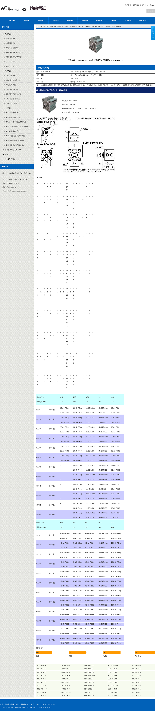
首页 (51, 26)
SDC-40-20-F (65, 696)
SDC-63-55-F (88, 692)
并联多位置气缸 (11, 62)
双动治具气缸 (11, 85)
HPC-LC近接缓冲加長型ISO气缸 (17, 126)
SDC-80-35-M (89, 682)
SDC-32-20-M (113, 679)
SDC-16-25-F (65, 686)
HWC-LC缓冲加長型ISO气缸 (16, 122)
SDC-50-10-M (89, 696)
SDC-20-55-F (136, 696)
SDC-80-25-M (89, 672)
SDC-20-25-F (41, 682)
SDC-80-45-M (89, 686)
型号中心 (145, 5)
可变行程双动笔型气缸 (14, 57)
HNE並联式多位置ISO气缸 (15, 140)
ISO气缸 (8, 108)
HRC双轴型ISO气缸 (13, 131)
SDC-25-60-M (136, 689)
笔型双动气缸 (11, 43)
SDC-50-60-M (136, 665)
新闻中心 (41, 21)
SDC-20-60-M (113, 682)
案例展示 (99, 21)
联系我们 (136, 5)
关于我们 (27, 21)
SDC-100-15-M (113, 686)
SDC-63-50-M (65, 679)
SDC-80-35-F (136, 679)
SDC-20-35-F (136, 692)
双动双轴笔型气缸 (12, 48)
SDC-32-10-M (136, 675)
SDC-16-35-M (65, 669)
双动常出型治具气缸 (13, 103)
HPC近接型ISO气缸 (13, 117)
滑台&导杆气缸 (10, 159)
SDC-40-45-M (113, 689)
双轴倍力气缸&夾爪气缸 (13, 150)
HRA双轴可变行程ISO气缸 (15, 136)
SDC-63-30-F (112, 696)
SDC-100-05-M (89, 675)
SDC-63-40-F (41, 686)
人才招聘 (128, 21)
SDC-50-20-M (136, 686)
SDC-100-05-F (42, 689)
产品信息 (58, 26)
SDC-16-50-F (41, 672)
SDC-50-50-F (41, 665)
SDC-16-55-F (65, 682)
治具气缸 (8, 71)
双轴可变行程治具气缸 (14, 94)
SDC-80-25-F (88, 689)
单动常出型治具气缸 (13, 80)
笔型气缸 (8, 34)
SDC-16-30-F (41, 696)
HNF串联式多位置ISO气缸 (15, 145)
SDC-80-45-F (65, 689)
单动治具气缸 (11, 75)
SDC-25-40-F (65, 675)
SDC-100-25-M (65, 692)
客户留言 (113, 21)
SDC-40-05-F (88, 669)
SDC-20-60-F (136, 682)
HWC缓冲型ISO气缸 (13, 113)
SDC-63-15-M (65, 665)
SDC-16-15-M (41, 675)
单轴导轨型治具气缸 (13, 99)
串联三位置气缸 (11, 66)
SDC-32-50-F (88, 679)
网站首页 (128, 5)
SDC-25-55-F (112, 675)
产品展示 (56, 21)
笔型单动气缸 (11, 38)
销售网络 (70, 21)
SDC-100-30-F (113, 665)
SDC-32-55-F (41, 669)
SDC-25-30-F (88, 665)
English (152, 5)
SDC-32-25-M (113, 692)
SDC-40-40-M (136, 669)
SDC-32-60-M (136, 672)
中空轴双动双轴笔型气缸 (14, 52)
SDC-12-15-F (112, 669)
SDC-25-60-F (112, 672)
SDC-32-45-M (41, 692)
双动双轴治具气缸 (12, 89)
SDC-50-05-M (41, 679)
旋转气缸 (8, 154)
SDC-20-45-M (65, 672)
